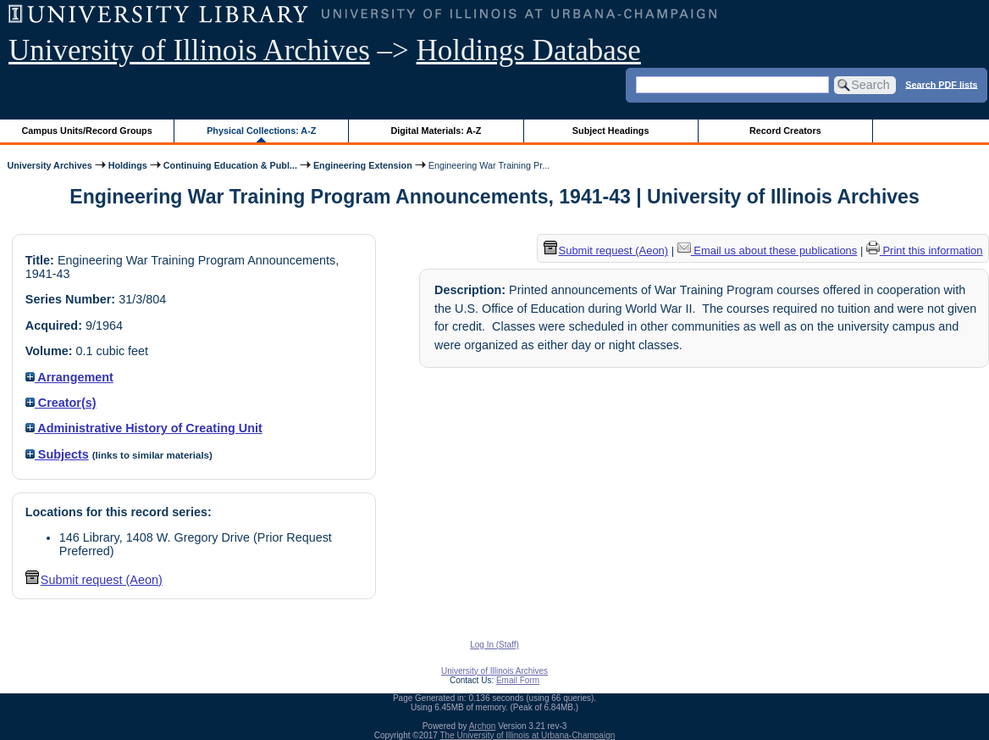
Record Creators (785, 130)
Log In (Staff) (494, 644)
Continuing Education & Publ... (230, 165)
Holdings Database (529, 50)
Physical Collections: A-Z (261, 130)
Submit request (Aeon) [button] (94, 580)
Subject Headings (610, 130)
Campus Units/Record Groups (87, 130)
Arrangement (69, 377)
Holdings (127, 165)
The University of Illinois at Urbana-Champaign (528, 735)
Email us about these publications (767, 250)
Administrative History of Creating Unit (143, 428)
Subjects (57, 454)
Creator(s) (61, 402)
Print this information (924, 250)
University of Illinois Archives (189, 50)
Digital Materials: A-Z (435, 130)
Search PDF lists (941, 84)
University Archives (49, 165)
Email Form (517, 680)
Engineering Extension (362, 165)
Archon (482, 726)
